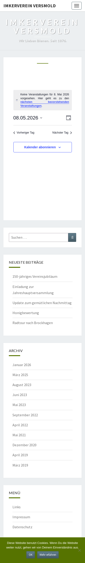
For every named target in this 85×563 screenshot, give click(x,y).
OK (30, 555)
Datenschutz (22, 527)
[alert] (42, 100)
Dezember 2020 (24, 445)
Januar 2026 (21, 364)
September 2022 (25, 415)
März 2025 (20, 374)
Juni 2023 (19, 394)
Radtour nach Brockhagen (32, 322)
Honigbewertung (25, 312)
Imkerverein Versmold (29, 5)
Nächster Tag (62, 132)
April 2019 (20, 455)
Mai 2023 (19, 404)
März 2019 (20, 465)
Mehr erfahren (48, 555)
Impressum (21, 517)
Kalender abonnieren (40, 147)
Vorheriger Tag (23, 132)
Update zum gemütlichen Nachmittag (42, 302)
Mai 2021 (19, 435)
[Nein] (79, 550)
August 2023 (21, 384)
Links (16, 507)
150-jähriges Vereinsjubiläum (34, 276)
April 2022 (20, 425)
